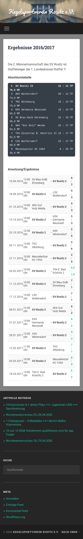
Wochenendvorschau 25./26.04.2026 (29, 415)
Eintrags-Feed (14, 505)
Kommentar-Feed (17, 511)
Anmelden (12, 498)
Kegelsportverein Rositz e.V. (41, 11)
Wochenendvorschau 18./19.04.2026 (29, 440)
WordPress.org (15, 517)
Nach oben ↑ (71, 531)
